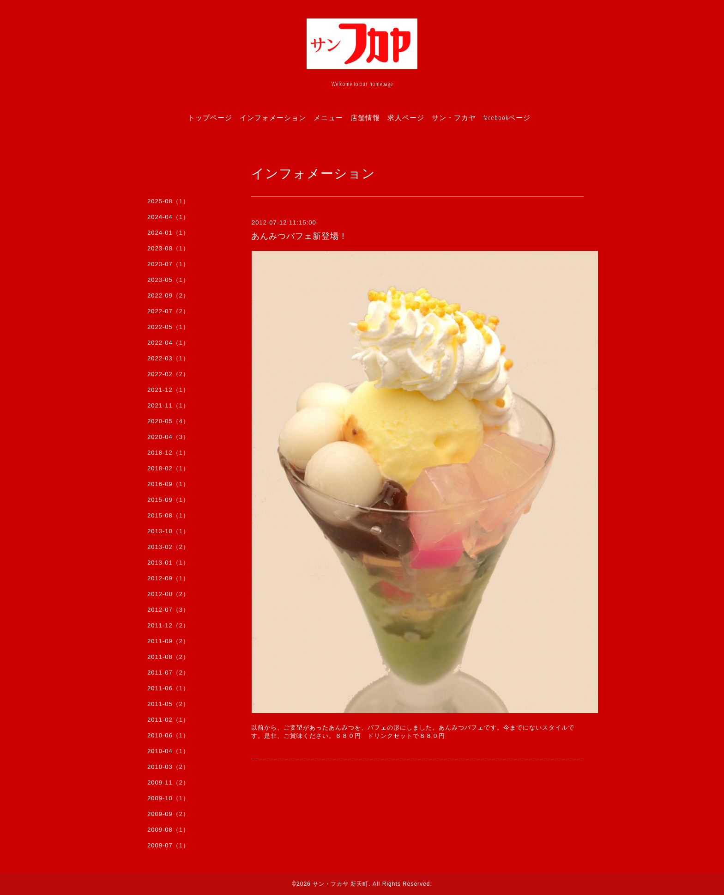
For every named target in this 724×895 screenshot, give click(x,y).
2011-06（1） (168, 688)
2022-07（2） (168, 311)
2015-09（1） (168, 499)
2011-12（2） (168, 625)
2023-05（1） (168, 279)
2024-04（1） (168, 216)
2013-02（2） (168, 546)
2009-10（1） (168, 798)
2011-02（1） (168, 719)
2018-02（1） (168, 468)
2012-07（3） (168, 609)
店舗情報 (365, 117)
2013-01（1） (168, 562)
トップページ (210, 117)
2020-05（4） (168, 421)
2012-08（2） (168, 594)
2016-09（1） (168, 484)
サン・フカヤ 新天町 (340, 884)
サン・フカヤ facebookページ (481, 117)
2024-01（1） (168, 232)
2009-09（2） (168, 813)
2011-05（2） (168, 703)
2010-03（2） (168, 766)
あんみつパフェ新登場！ (299, 236)
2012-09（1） (168, 578)
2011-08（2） (168, 656)
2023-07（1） (168, 264)
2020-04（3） (168, 436)
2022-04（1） (168, 342)
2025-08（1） (168, 201)
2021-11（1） (168, 405)
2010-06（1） (168, 735)
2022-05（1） (168, 326)
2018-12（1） (168, 452)
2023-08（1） (168, 248)
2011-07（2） (168, 672)
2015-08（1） (168, 515)
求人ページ (405, 117)
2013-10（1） (168, 531)
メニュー (328, 117)
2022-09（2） (168, 295)
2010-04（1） (168, 751)
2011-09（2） (168, 641)
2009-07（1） (168, 845)
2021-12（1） (168, 389)
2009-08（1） (168, 829)
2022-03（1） (168, 358)
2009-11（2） (168, 782)
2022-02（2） (168, 374)
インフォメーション (273, 117)
